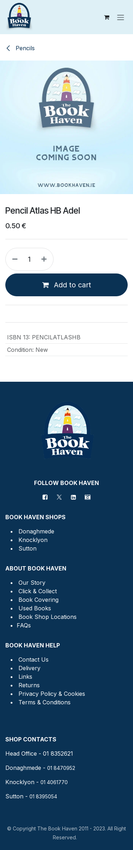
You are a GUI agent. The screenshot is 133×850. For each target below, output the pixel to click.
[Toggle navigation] (120, 17)
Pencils (20, 48)
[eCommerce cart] (106, 17)
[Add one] (45, 259)
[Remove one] (13, 259)
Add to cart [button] (66, 285)
